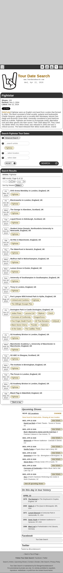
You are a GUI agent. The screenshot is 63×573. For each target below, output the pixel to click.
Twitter (45, 558)
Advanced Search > (12, 138)
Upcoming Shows (21, 562)
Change (57, 413)
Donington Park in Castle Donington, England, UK (31, 310)
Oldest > (19, 185)
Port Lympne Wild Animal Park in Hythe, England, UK (33, 296)
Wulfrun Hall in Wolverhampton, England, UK (29, 259)
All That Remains (42, 321)
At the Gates (16, 329)
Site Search (45, 562)
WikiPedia (6, 112)
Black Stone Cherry (19, 325)
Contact (30, 562)
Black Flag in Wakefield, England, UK (26, 393)
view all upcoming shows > (35, 484)
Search (5, 562)
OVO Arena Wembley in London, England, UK (29, 191)
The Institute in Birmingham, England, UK (28, 365)
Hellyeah (55, 321)
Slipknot (41, 313)
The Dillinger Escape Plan (21, 304)
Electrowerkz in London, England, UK (26, 200)
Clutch (50, 313)
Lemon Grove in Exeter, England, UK (26, 268)
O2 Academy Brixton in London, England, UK (29, 334)
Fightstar (12, 175)
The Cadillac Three (32, 329)
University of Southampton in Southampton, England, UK (35, 278)
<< (4, 182)
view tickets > (57, 420)
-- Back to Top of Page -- (31, 554)
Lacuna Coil (30, 313)
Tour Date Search (42, 539)
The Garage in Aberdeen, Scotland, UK (27, 210)
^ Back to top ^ (16, 402)
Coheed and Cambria (20, 300)
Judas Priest (16, 313)
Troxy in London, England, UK (23, 287)
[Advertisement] (31, 32)
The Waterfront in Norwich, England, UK (27, 249)
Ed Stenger (38, 566)
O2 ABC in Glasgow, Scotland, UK (24, 355)
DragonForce (39, 317)
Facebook (38, 558)
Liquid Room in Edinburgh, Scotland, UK (27, 219)
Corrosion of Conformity (21, 317)
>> (14, 182)
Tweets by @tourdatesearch (31, 549)
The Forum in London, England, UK (25, 374)
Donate (37, 562)
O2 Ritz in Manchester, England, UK (25, 240)
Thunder (34, 325)
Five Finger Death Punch (21, 321)
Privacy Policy (55, 562)
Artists (11, 562)
